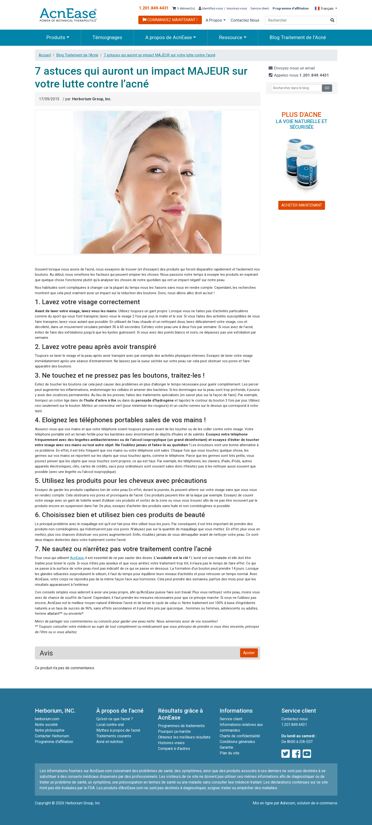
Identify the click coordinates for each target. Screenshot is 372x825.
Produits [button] (55, 37)
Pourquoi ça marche (174, 731)
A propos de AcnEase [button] (168, 37)
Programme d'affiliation (54, 741)
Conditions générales (237, 741)
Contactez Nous (245, 20)
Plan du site (229, 753)
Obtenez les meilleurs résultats (184, 737)
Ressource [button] (230, 37)
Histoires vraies (171, 743)
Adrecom (287, 803)
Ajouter (249, 653)
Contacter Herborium (52, 736)
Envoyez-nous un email (291, 68)
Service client (260, 8)
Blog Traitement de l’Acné (298, 37)
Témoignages (107, 37)
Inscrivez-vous (237, 8)
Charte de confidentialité (240, 736)
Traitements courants (113, 736)
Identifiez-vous (211, 8)
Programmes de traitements (181, 726)
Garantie (226, 747)
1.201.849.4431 (154, 7)
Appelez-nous (298, 75)
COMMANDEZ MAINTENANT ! (170, 20)
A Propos (214, 20)
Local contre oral (110, 724)
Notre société (46, 724)
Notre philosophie (50, 730)
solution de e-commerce (317, 803)
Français (324, 8)
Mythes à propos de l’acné (118, 730)
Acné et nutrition (109, 741)
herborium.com (47, 719)
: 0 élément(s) (183, 8)
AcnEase (77, 558)
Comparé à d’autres (174, 748)
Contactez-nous (294, 719)
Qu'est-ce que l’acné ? (114, 719)
